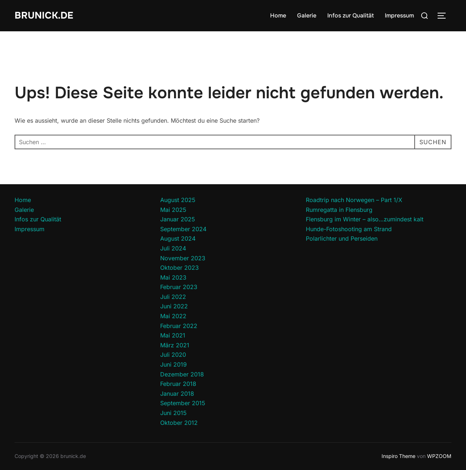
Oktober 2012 (179, 422)
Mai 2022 (173, 316)
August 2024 (178, 238)
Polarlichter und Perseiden (342, 238)
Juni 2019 (173, 364)
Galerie (306, 15)
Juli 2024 (173, 248)
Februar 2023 (178, 287)
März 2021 (174, 345)
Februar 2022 (178, 325)
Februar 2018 (178, 383)
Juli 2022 (173, 296)
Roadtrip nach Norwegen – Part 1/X (354, 200)
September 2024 (183, 229)
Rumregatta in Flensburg (339, 209)
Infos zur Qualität (350, 15)
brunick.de (44, 15)
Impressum (399, 15)
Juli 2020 (173, 354)
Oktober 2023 (179, 267)
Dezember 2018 (182, 374)
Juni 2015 (173, 412)
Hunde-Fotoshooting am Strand (349, 229)
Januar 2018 (177, 393)
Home (278, 15)
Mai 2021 (172, 335)
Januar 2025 (177, 219)
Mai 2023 (173, 277)
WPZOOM (439, 456)
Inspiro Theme (398, 456)
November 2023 (182, 258)
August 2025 (178, 200)
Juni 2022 (174, 306)
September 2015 (182, 403)
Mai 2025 (173, 209)
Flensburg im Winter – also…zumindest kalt (364, 219)
